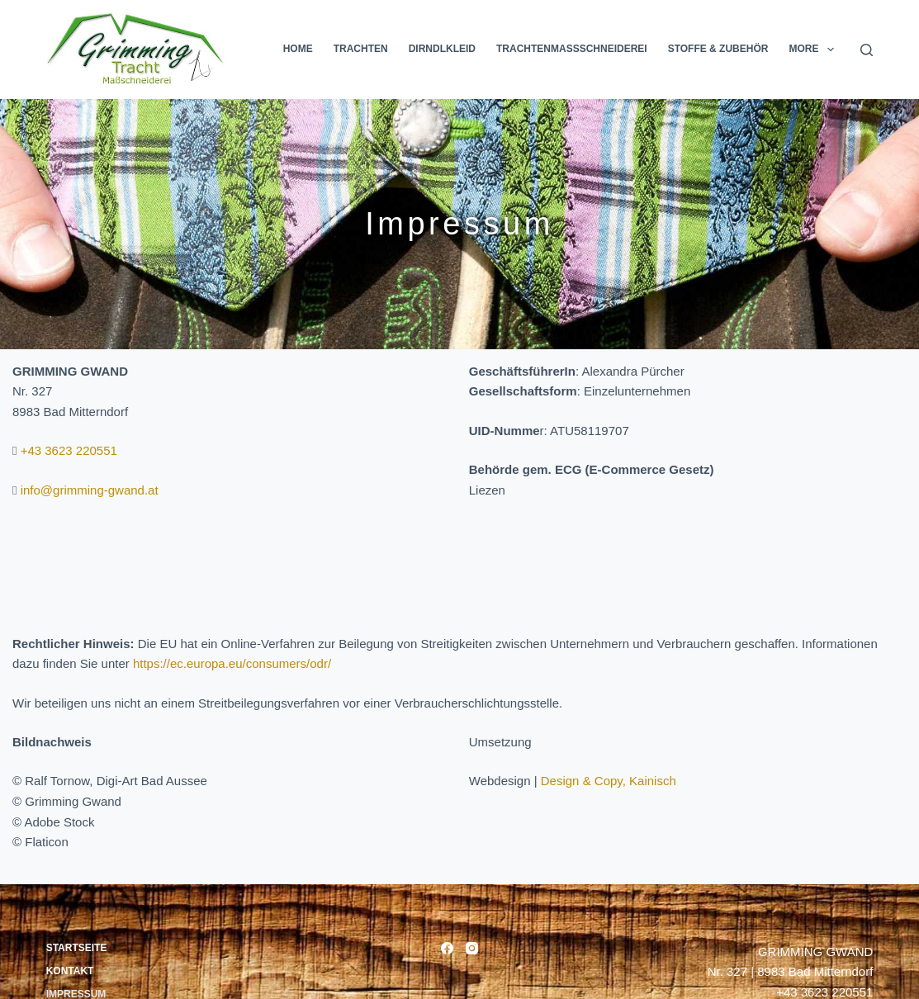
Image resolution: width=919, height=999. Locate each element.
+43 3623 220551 (69, 450)
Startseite (76, 948)
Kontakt (70, 971)
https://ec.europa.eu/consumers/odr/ (232, 663)
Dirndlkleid (442, 48)
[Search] (866, 50)
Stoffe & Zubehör (718, 48)
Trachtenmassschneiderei (571, 48)
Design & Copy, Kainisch (608, 781)
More (814, 49)
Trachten (361, 48)
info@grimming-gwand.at (90, 490)
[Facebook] (447, 948)
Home (298, 48)
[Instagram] (472, 948)
